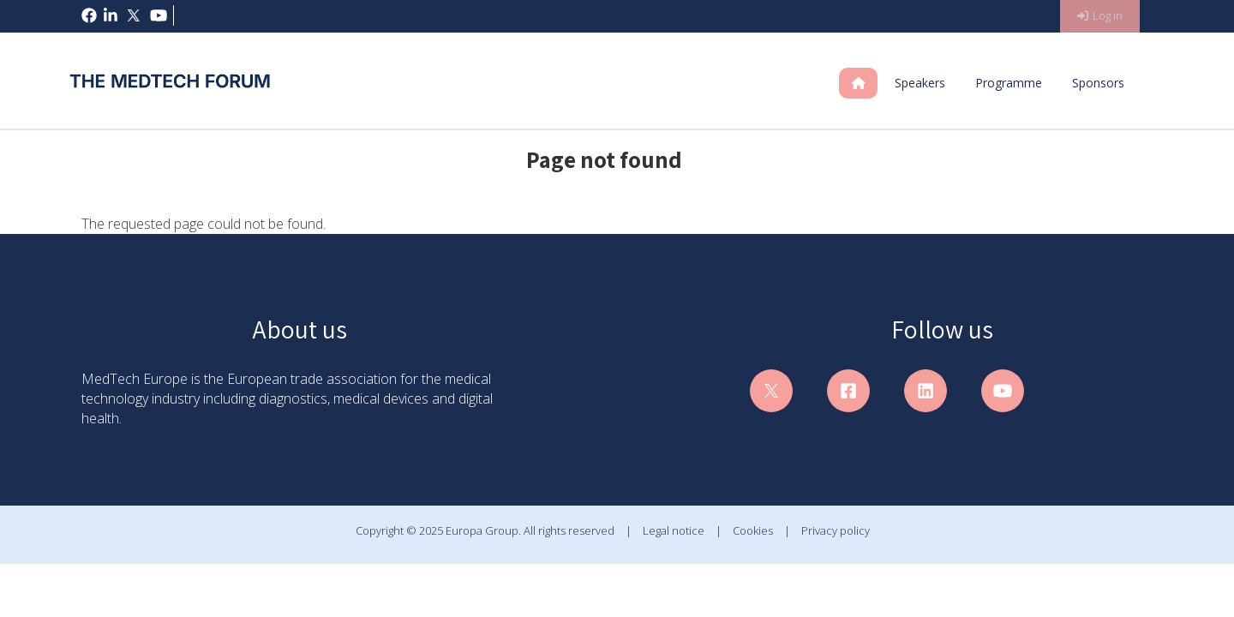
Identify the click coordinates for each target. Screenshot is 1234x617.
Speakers (920, 83)
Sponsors (1098, 83)
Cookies (753, 530)
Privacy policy (835, 530)
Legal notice (673, 530)
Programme (1008, 83)
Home (872, 83)
